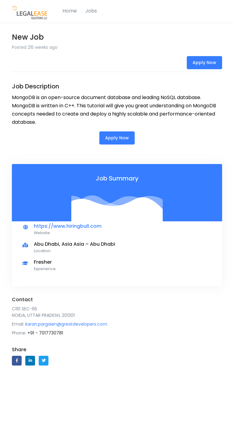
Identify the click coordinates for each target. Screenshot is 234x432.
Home (69, 10)
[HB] (35, 11)
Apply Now (204, 62)
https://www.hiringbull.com (67, 226)
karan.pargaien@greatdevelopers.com (66, 324)
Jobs (91, 10)
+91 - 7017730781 (45, 333)
